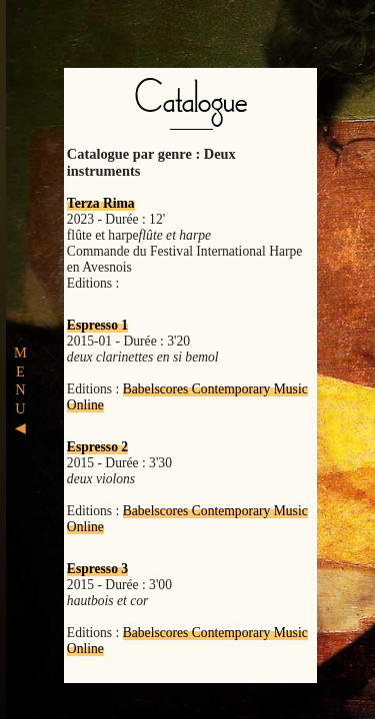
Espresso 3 (97, 568)
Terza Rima (101, 203)
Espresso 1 (97, 325)
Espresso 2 (97, 446)
